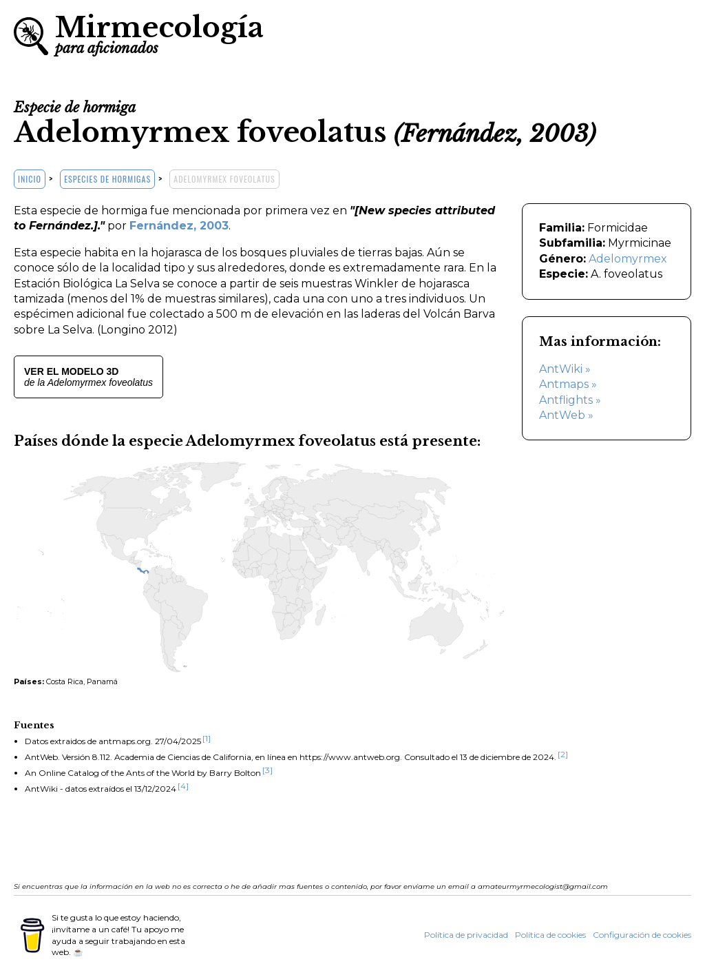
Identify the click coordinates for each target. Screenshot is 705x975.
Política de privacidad (466, 935)
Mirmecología (159, 32)
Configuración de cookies (642, 935)
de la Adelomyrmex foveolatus (88, 377)
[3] (267, 770)
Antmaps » (568, 384)
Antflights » (570, 400)
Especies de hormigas (107, 179)
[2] (563, 754)
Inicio (29, 179)
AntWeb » (566, 415)
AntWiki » (565, 369)
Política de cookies (550, 935)
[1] (206, 738)
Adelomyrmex (628, 258)
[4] (183, 786)
